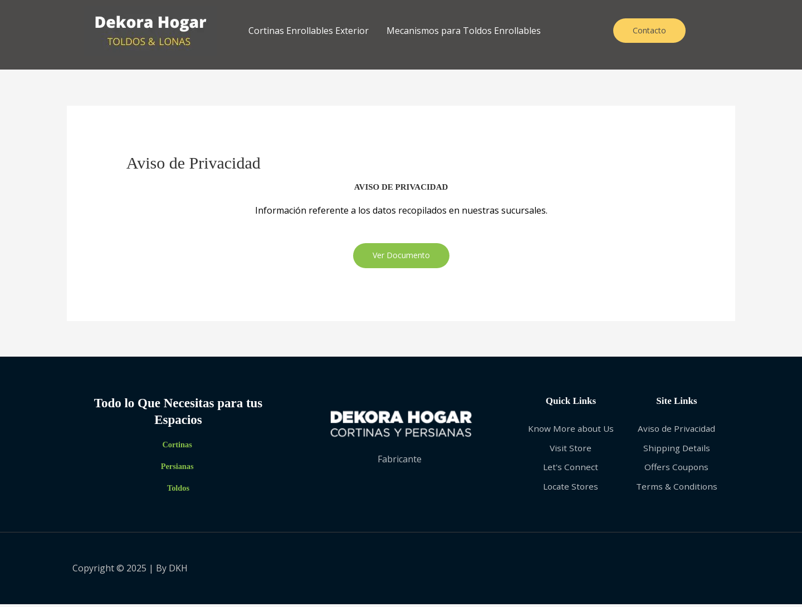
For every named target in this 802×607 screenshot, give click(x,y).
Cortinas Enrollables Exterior (308, 30)
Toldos (178, 489)
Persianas (177, 467)
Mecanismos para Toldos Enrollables (464, 30)
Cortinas (177, 446)
